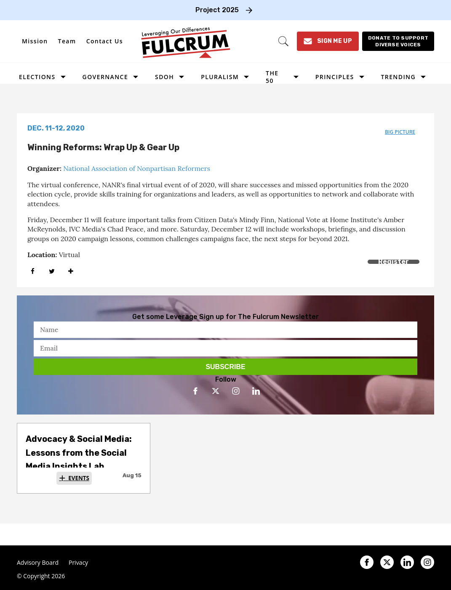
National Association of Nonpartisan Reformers (136, 168)
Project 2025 (217, 10)
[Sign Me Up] (328, 41)
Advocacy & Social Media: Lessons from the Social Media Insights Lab (79, 452)
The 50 (272, 77)
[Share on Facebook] (32, 271)
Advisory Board (38, 562)
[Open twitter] (215, 391)
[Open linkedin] (256, 391)
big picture (400, 132)
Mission (35, 41)
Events (78, 478)
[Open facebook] (195, 391)
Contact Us (104, 41)
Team (67, 41)
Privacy (78, 562)
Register (393, 262)
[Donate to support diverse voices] (398, 41)
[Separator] (70, 271)
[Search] (283, 41)
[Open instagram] (236, 391)
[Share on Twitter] (51, 271)
